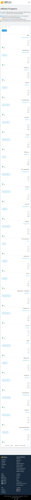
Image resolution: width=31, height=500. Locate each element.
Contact (18, 477)
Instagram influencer (20, 469)
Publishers (3, 461)
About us (18, 475)
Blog (3, 475)
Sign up (2, 467)
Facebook (4, 482)
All (9, 26)
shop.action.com (25, 206)
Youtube (4, 483)
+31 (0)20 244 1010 (16, 497)
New (6, 26)
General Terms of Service (21, 483)
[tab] (2, 27)
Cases (17, 480)
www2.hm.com (26, 223)
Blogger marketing (20, 471)
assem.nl (27, 189)
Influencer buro (19, 466)
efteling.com (26, 69)
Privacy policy (19, 482)
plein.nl (27, 275)
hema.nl (27, 343)
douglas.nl (27, 377)
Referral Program (19, 485)
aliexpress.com (26, 360)
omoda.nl (27, 137)
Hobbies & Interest (6, 295)
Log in (2, 466)
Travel (4, 156)
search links (4, 13)
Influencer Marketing (20, 457)
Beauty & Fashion (6, 139)
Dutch (18, 491)
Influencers (3, 459)
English (18, 489)
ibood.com (27, 84)
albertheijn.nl (26, 429)
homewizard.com (25, 102)
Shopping (4, 87)
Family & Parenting (6, 397)
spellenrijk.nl (26, 293)
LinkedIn (4, 477)
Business (4, 55)
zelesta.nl (27, 119)
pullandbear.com (25, 171)
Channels (3, 462)
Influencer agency (19, 465)
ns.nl (28, 241)
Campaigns (3, 464)
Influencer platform (20, 463)
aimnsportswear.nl (25, 37)
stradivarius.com (25, 310)
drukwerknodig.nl (25, 52)
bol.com (27, 327)
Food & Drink (5, 432)
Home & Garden (6, 104)
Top (2, 26)
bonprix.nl (27, 412)
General (2, 489)
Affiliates (18, 461)
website (20, 16)
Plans (17, 478)
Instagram (5, 478)
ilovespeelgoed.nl (25, 395)
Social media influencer (20, 468)
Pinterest (4, 480)
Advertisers (18, 460)
